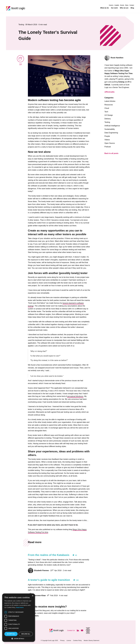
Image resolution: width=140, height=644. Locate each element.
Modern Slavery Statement (91, 640)
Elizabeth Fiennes (41, 570)
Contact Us (71, 630)
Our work (114, 8)
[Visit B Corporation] (88, 630)
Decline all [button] (25, 634)
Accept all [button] (11, 634)
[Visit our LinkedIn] (78, 630)
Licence (68, 640)
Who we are (124, 8)
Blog (132, 8)
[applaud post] (20, 58)
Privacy (62, 640)
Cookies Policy (77, 640)
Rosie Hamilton (117, 58)
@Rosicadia (109, 92)
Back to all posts (111, 153)
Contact (132, 5)
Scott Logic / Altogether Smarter (30, 8)
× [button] (32, 596)
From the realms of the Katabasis (48, 554)
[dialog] (18, 617)
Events (122, 5)
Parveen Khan (40, 595)
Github (107, 85)
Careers (111, 5)
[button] (18, 638)
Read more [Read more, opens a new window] (20, 607)
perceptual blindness (75, 396)
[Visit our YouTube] (82, 630)
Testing (21, 24)
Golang (121, 82)
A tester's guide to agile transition (49, 579)
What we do (104, 8)
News (126, 5)
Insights (117, 5)
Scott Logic (56, 630)
